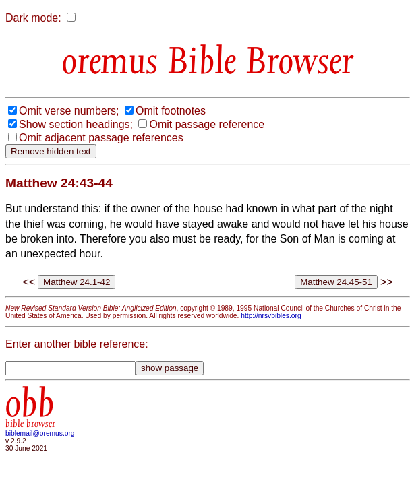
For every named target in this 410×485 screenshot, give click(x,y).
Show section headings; (76, 124)
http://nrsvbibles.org (271, 315)
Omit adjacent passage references (101, 137)
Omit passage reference (206, 124)
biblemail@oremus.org (40, 433)
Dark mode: (33, 18)
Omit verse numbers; (69, 111)
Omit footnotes (171, 111)
